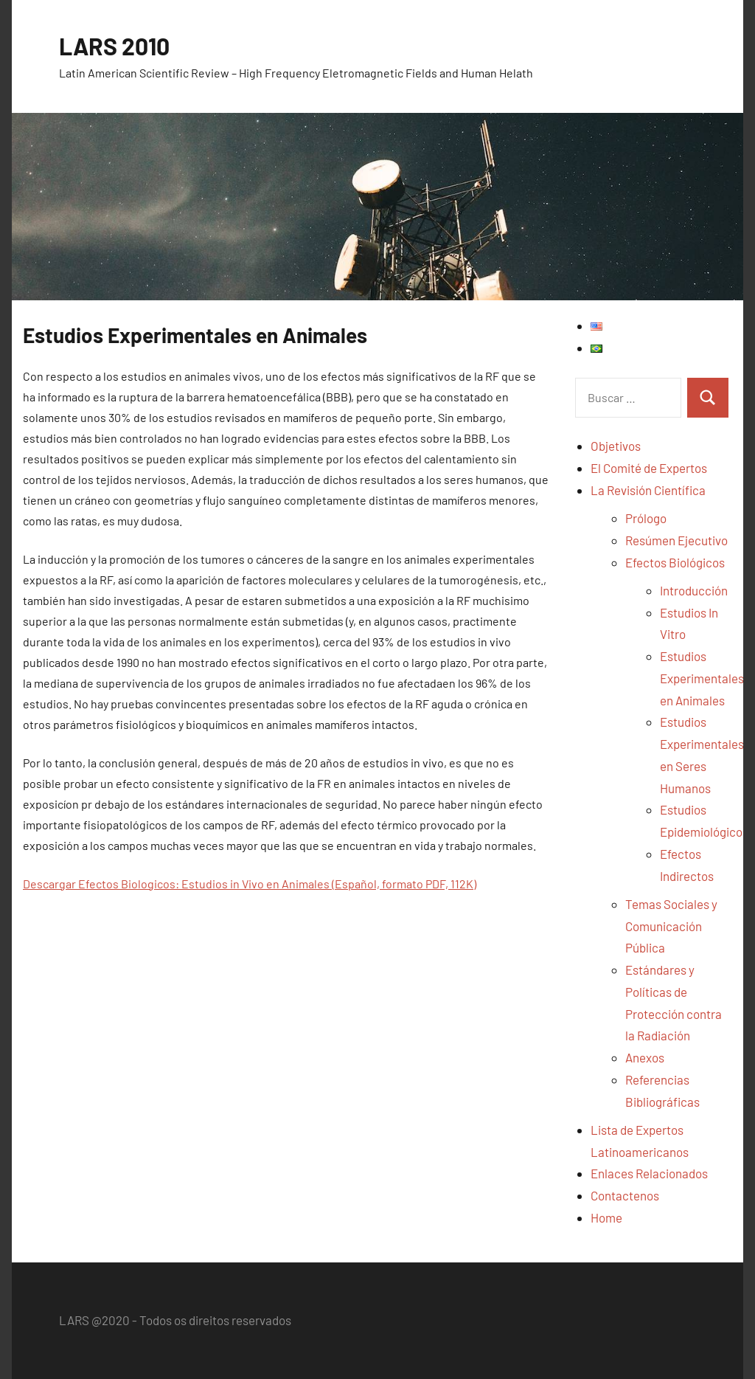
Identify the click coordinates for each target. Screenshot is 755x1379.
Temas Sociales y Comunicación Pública (671, 925)
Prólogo (646, 518)
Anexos (644, 1057)
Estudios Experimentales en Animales (702, 678)
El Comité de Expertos (649, 467)
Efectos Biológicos (675, 562)
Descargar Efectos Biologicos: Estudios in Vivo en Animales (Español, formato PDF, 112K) (249, 884)
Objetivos (616, 445)
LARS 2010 (114, 46)
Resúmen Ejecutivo (676, 540)
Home (606, 1217)
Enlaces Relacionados (649, 1173)
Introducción (694, 590)
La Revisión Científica (648, 490)
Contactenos (625, 1195)
